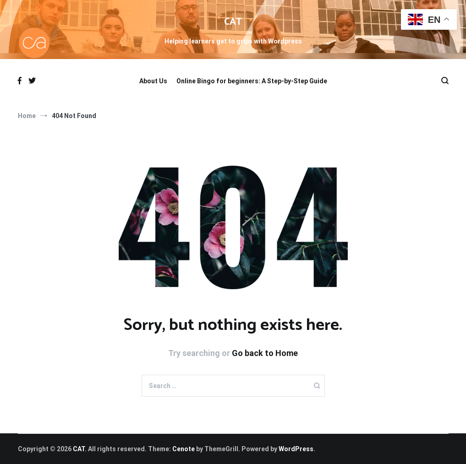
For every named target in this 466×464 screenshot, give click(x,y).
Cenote (183, 449)
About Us (153, 81)
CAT (233, 22)
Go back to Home (265, 353)
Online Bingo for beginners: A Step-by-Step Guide (251, 81)
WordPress (296, 449)
